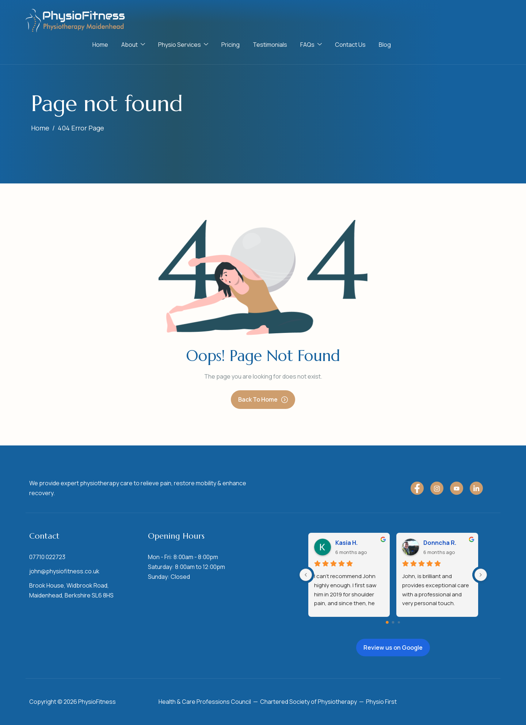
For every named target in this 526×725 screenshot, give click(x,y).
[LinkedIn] (476, 488)
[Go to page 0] (387, 622)
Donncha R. (439, 543)
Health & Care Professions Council (205, 702)
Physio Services (183, 45)
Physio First (381, 702)
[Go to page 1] (393, 622)
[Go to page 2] (399, 622)
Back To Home (263, 399)
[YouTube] (456, 488)
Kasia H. (346, 543)
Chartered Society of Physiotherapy (308, 702)
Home (100, 45)
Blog (385, 45)
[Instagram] (436, 488)
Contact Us (350, 45)
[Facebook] (417, 488)
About (133, 45)
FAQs (311, 45)
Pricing (230, 45)
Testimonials (270, 45)
